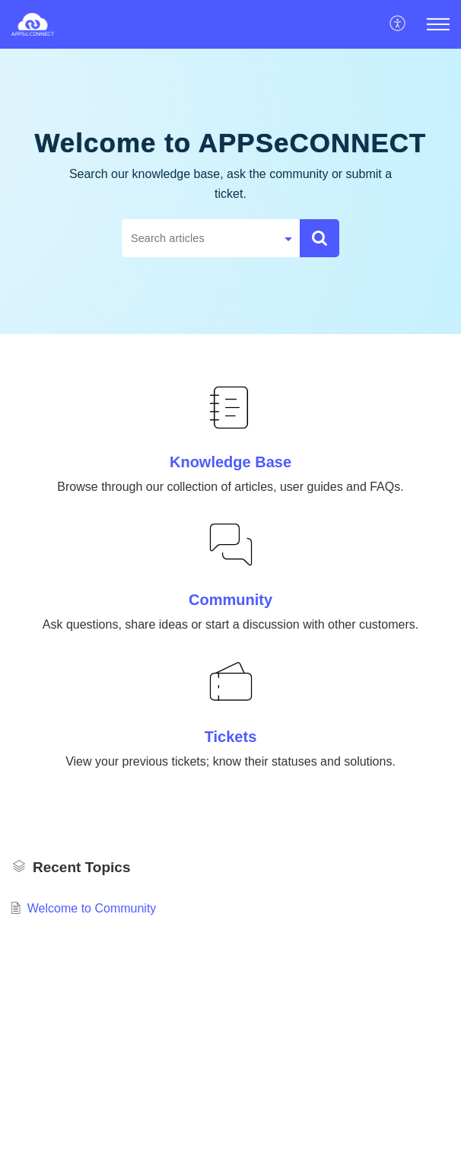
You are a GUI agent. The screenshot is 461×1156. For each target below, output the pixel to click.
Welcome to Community (92, 908)
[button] (398, 24)
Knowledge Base (230, 462)
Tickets (231, 736)
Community (230, 599)
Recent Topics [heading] (81, 867)
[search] (198, 238)
